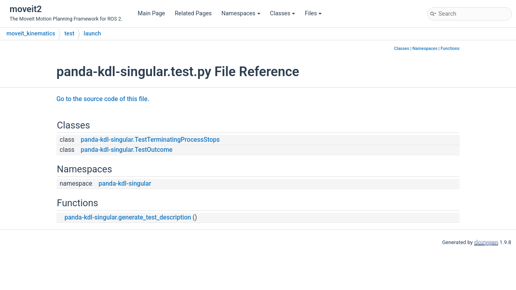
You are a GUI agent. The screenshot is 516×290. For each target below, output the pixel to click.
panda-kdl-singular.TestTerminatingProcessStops (150, 139)
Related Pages (193, 13)
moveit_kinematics (30, 33)
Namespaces (240, 13)
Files (313, 13)
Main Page (151, 13)
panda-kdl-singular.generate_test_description (127, 217)
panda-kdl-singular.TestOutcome (127, 149)
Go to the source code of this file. (102, 99)
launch (92, 33)
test (69, 33)
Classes (282, 13)
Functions (450, 48)
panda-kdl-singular (125, 183)
